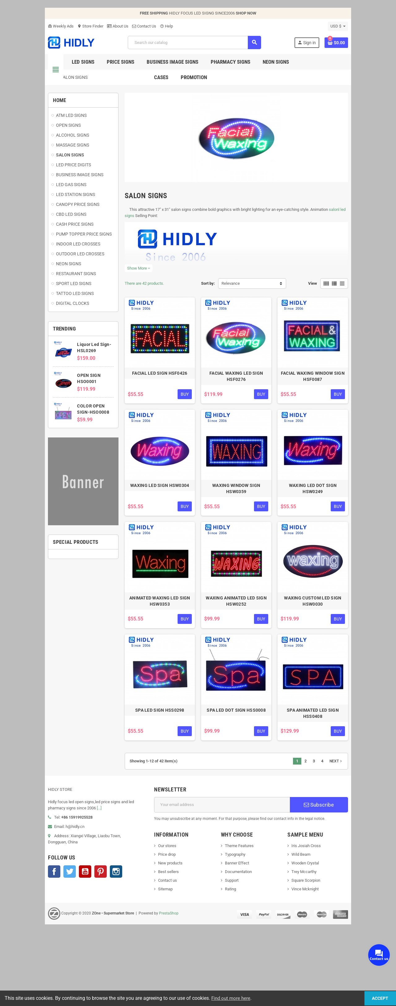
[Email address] (226, 871)
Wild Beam (319, 920)
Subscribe (345, 871)
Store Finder (58, 26)
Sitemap (154, 955)
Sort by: (208, 303)
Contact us (156, 946)
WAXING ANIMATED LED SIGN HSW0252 (244, 660)
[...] (48, 874)
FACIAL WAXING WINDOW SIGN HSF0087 (337, 412)
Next (369, 827)
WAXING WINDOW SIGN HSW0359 (244, 537)
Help (133, 26)
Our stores (156, 912)
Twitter (37, 931)
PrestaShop (136, 979)
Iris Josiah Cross (324, 912)
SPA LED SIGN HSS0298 (151, 782)
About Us (85, 26)
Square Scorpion (324, 946)
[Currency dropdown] (370, 26)
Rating (234, 955)
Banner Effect (241, 929)
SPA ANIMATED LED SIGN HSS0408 (337, 782)
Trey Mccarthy (322, 938)
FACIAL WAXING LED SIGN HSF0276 (244, 409)
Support (235, 946)
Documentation (242, 938)
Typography (239, 920)
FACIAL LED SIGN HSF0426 (151, 409)
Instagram (83, 931)
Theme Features (243, 912)
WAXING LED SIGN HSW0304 (151, 537)
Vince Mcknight (323, 955)
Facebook (21, 931)
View (345, 303)
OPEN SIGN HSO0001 (73, 386)
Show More (122, 287)
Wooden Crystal (323, 929)
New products (159, 929)
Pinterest (68, 931)
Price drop (156, 920)
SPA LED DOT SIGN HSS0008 (244, 782)
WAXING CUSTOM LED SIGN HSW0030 (337, 660)
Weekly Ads (28, 26)
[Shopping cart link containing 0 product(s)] (369, 42)
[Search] (193, 42)
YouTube (52, 931)
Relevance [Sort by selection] (231, 303)
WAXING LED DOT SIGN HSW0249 (337, 537)
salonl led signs (326, 229)
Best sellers (157, 938)
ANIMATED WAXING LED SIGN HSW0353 (152, 660)
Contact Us (112, 26)
